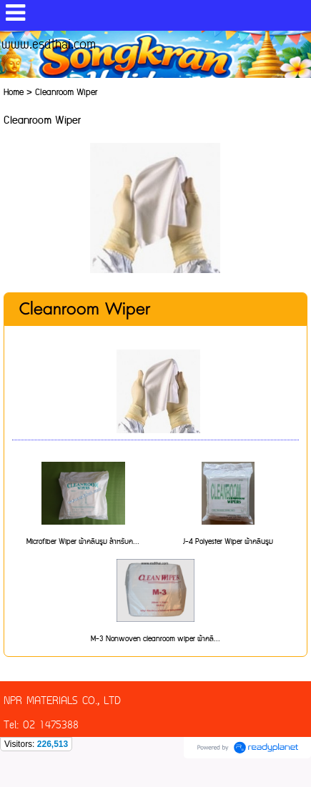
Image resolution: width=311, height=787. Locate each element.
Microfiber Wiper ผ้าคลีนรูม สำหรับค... (82, 541)
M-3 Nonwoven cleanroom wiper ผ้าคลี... (155, 639)
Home (14, 92)
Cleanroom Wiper (84, 309)
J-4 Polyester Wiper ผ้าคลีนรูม (228, 541)
